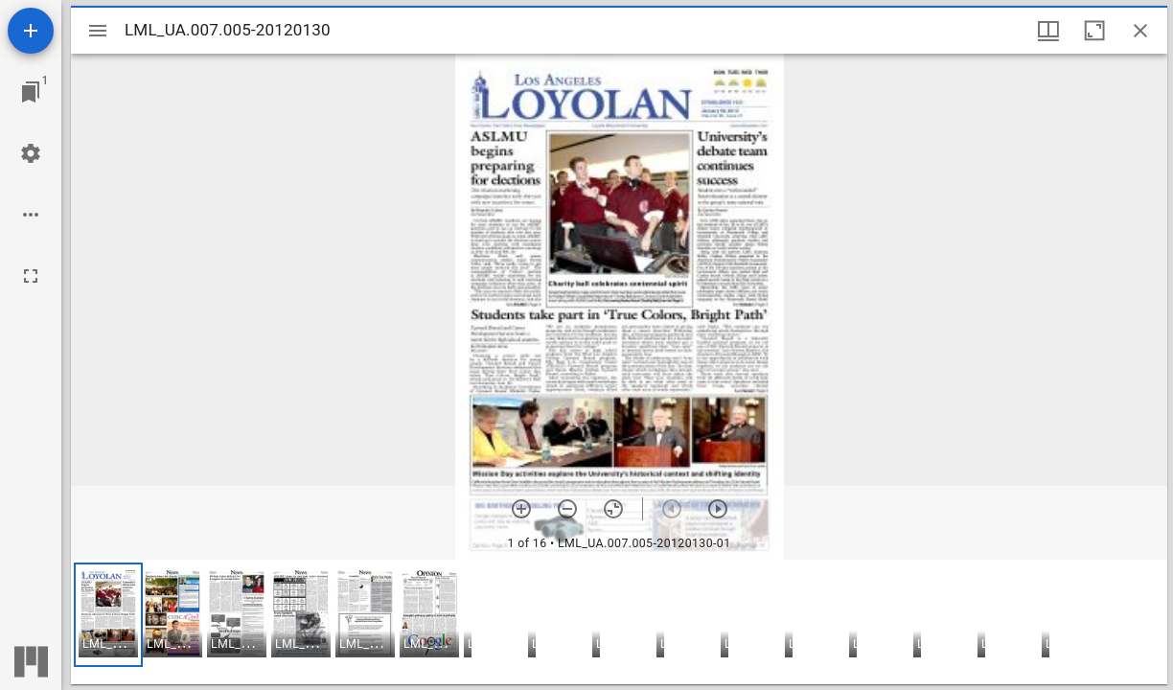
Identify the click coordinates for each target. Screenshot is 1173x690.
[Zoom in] (521, 509)
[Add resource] (31, 31)
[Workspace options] (31, 215)
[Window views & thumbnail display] (1048, 31)
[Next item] (718, 509)
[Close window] (1140, 31)
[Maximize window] (1094, 31)
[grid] (619, 622)
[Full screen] (31, 276)
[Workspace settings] (31, 153)
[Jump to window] (31, 92)
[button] (108, 614)
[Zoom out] (567, 509)
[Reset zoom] (613, 509)
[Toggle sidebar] (98, 31)
